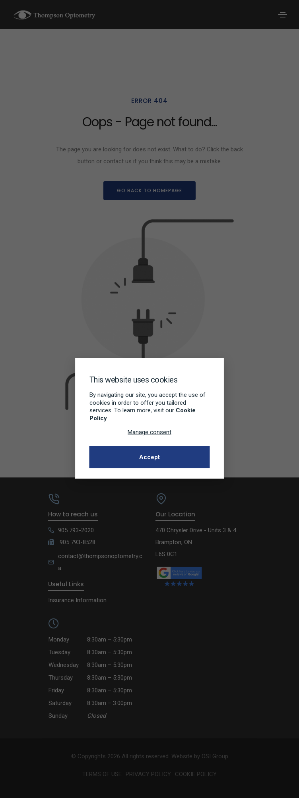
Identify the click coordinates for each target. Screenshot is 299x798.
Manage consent (149, 432)
